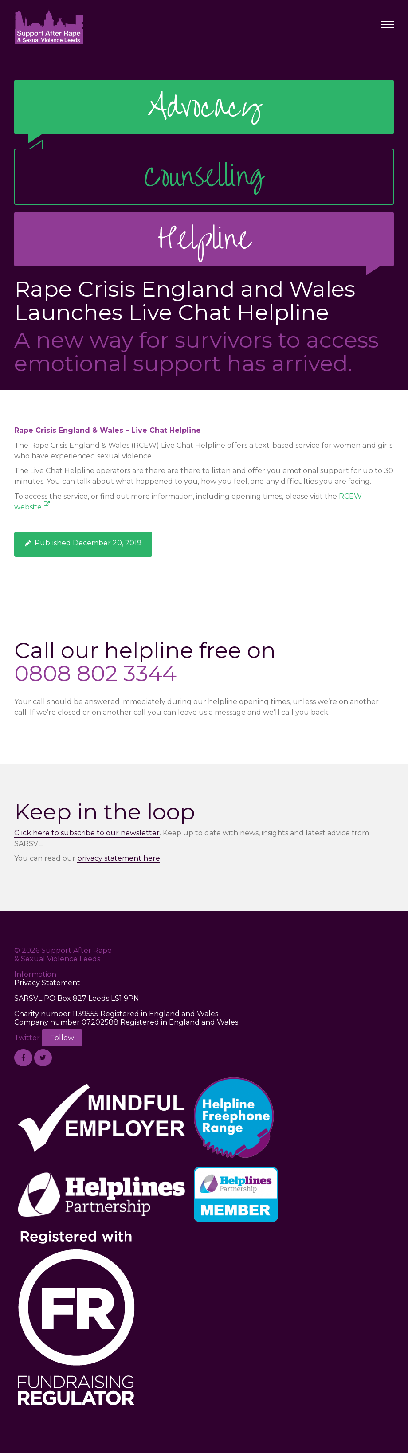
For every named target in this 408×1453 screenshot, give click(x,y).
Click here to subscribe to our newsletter (87, 833)
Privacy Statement (47, 983)
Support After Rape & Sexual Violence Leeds (48, 26)
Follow (62, 1038)
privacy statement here (118, 858)
